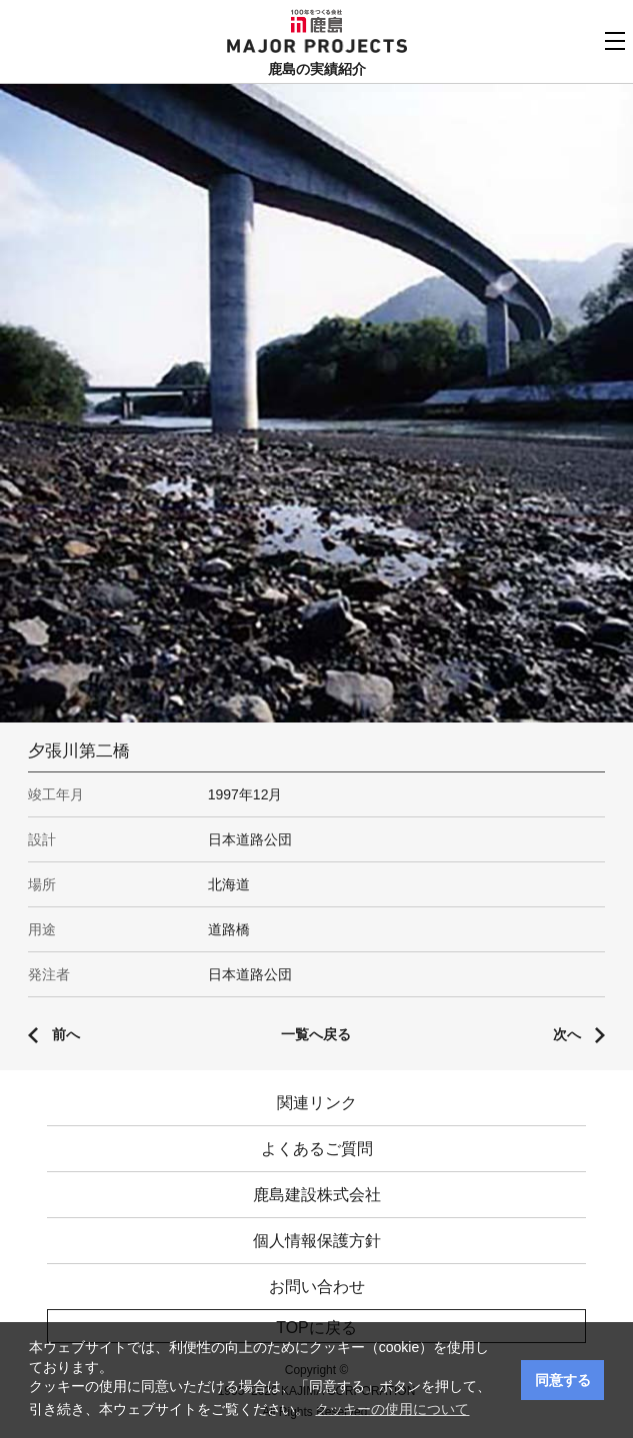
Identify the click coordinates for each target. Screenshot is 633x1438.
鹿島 (316, 21)
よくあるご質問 (317, 1148)
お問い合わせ (317, 1286)
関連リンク (317, 1102)
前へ (66, 1034)
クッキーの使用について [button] (392, 1409)
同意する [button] (563, 1380)
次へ (567, 1034)
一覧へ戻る (316, 1034)
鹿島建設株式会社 (317, 1194)
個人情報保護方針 (317, 1240)
